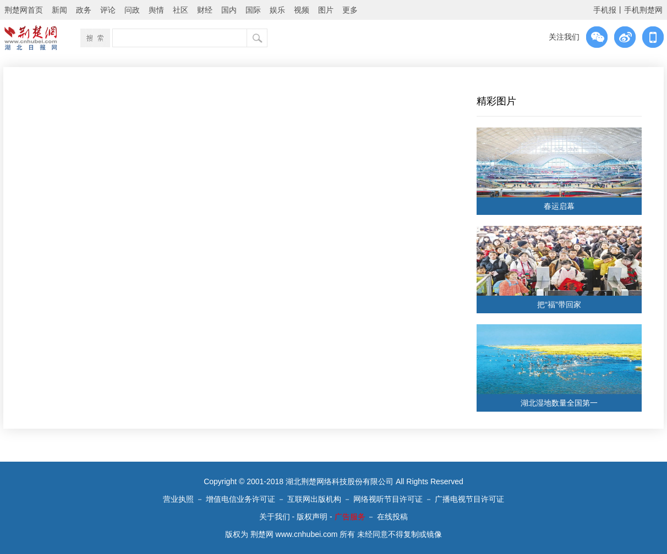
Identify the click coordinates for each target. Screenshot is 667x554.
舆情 (156, 9)
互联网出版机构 (314, 499)
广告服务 (350, 516)
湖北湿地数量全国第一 (559, 402)
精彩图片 (496, 101)
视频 (301, 9)
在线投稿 (392, 516)
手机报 (604, 9)
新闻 (59, 9)
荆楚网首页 (23, 9)
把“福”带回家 (559, 304)
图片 (326, 9)
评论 (108, 9)
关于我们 (274, 516)
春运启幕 (559, 206)
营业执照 (178, 499)
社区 (180, 9)
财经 (204, 9)
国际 (253, 9)
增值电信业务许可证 (240, 499)
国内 (229, 9)
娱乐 (277, 9)
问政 (132, 9)
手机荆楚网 (643, 9)
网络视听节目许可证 (388, 499)
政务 (83, 9)
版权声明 (312, 516)
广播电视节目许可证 (469, 499)
